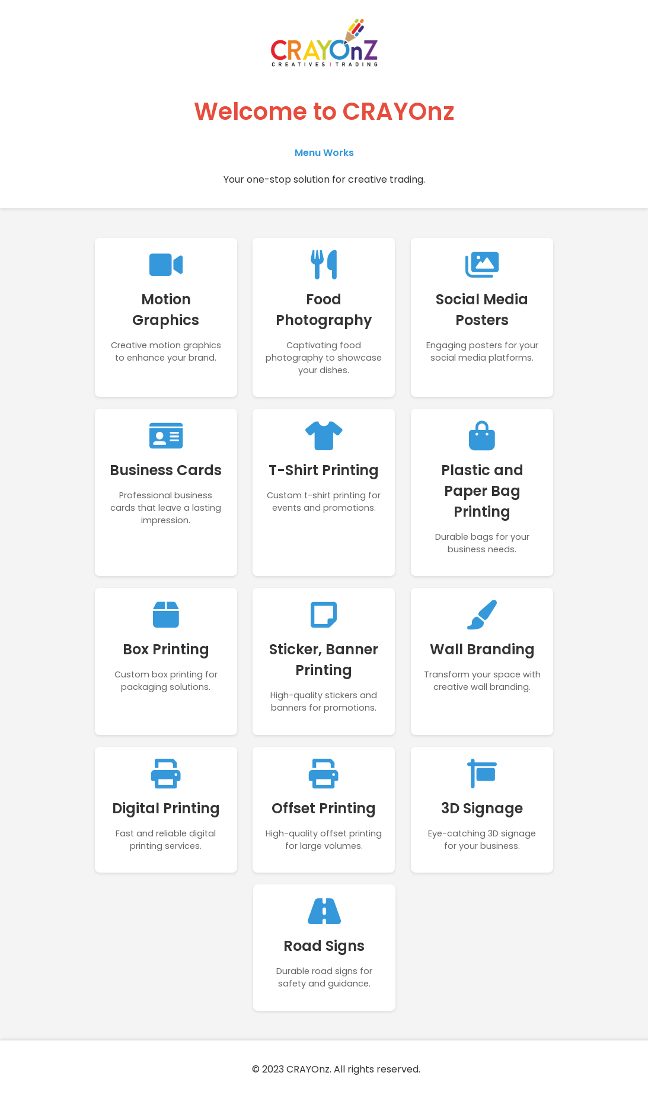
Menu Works (324, 153)
